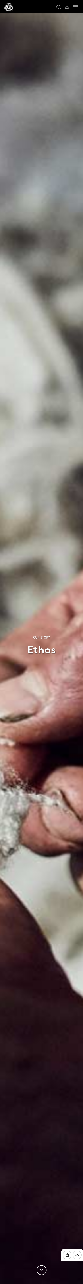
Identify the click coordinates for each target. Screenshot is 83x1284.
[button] (58, 7)
